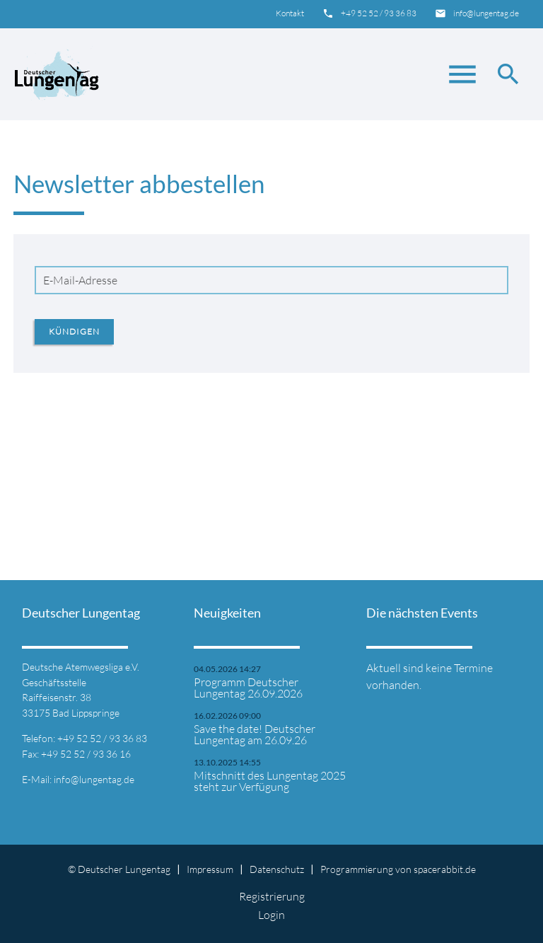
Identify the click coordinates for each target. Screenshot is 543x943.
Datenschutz (277, 869)
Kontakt (290, 13)
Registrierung (272, 896)
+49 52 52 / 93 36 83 (378, 13)
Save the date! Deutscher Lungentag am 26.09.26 (254, 734)
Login (271, 915)
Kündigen (74, 331)
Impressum (210, 869)
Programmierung (356, 869)
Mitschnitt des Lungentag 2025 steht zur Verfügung (270, 781)
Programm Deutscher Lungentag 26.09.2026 (248, 687)
